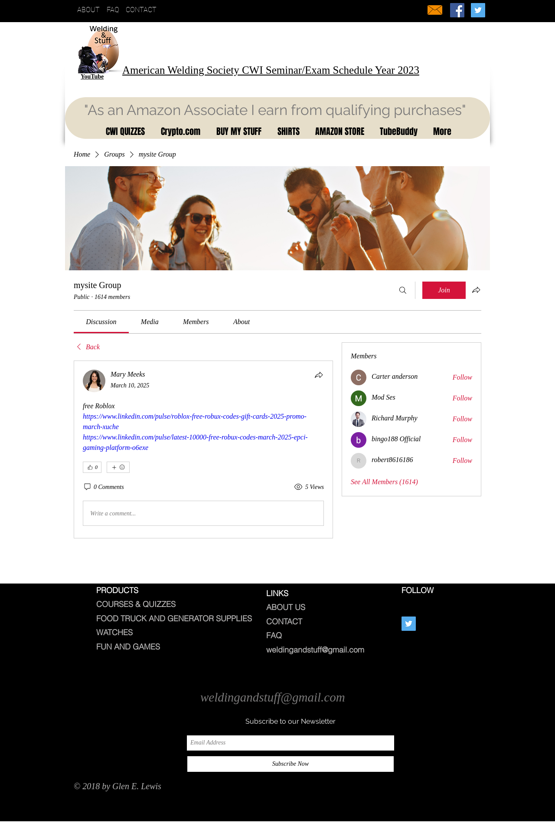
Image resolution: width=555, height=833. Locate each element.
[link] (101, 321)
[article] (203, 449)
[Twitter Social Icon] (478, 10)
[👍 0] (92, 467)
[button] (123, 131)
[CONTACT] (144, 10)
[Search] (403, 290)
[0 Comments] (103, 487)
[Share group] (476, 290)
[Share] (318, 375)
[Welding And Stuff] (457, 10)
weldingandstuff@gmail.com (315, 650)
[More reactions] (118, 467)
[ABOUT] (90, 10)
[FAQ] (115, 10)
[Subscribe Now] (290, 764)
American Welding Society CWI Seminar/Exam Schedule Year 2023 (270, 70)
